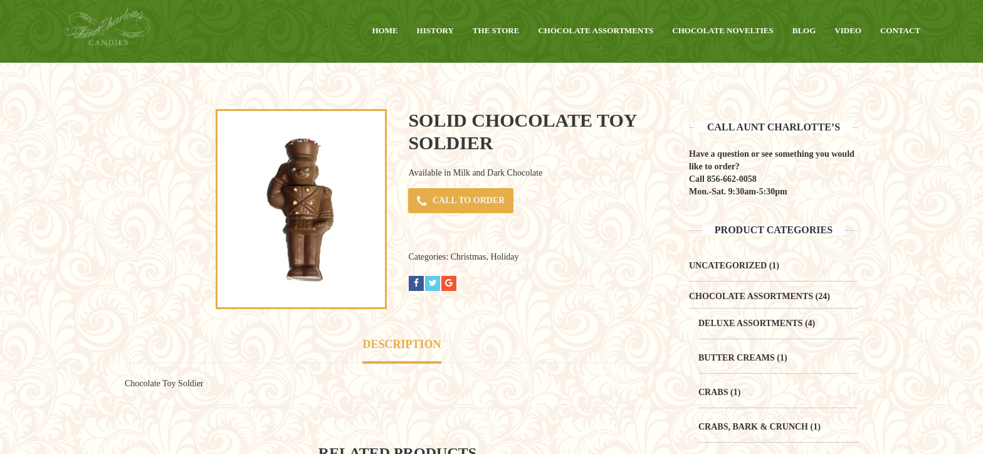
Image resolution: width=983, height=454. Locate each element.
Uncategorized (728, 265)
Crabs (713, 392)
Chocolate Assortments (751, 296)
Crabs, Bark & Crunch (753, 426)
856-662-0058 (731, 179)
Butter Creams (736, 357)
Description (401, 344)
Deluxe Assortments (750, 323)
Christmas (468, 256)
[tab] (401, 346)
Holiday (504, 256)
